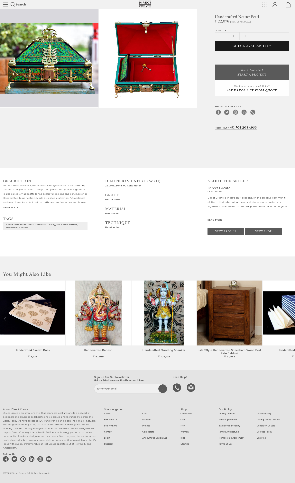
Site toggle (5, 4)
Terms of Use (226, 444)
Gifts (182, 419)
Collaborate (148, 432)
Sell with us (110, 426)
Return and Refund (229, 432)
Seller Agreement (228, 419)
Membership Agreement (231, 438)
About (107, 413)
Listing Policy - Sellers (268, 419)
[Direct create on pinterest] (23, 458)
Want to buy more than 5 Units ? (252, 89)
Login (107, 438)
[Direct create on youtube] (49, 458)
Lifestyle (184, 444)
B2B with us (110, 419)
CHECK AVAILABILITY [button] (252, 46)
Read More (10, 207)
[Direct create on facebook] (6, 458)
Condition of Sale (266, 426)
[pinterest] (235, 112)
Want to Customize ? (252, 73)
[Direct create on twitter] (15, 458)
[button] (290, 319)
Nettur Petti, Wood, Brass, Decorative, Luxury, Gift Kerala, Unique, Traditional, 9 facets (42, 226)
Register (108, 444)
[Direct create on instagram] (40, 458)
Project (146, 426)
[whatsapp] (252, 112)
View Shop (263, 231)
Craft (144, 413)
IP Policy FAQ (264, 413)
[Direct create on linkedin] (32, 458)
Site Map (261, 438)
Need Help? (236, 127)
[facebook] (218, 112)
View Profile (225, 231)
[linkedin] (244, 112)
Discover (146, 419)
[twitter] (226, 112)
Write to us (191, 387)
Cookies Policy (264, 432)
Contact (108, 432)
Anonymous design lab (154, 438)
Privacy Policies (227, 413)
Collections (186, 413)
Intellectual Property (229, 426)
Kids (182, 438)
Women (184, 432)
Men (182, 426)
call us (177, 387)
